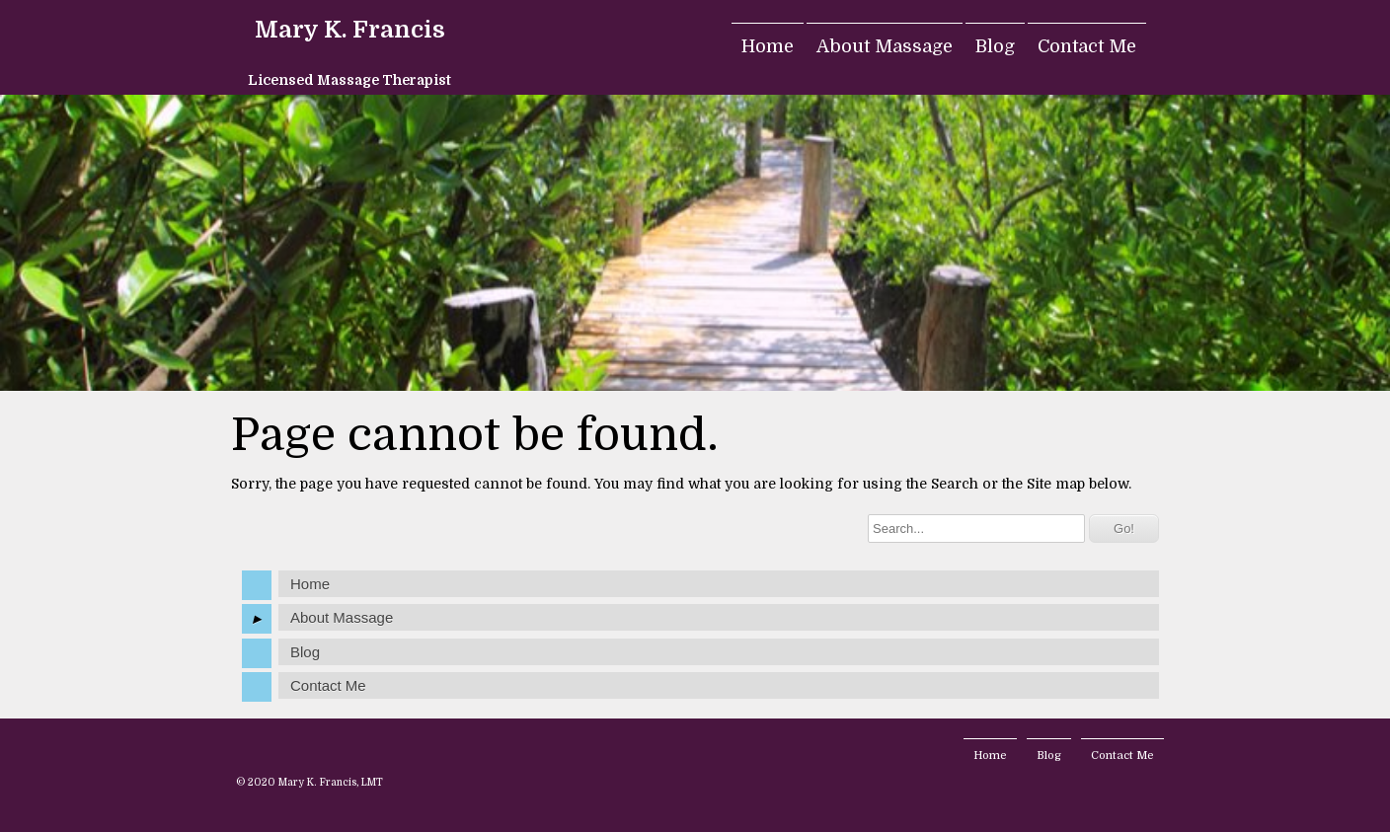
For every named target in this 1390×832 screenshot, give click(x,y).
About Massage (884, 46)
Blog (995, 46)
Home (767, 46)
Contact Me (1087, 46)
